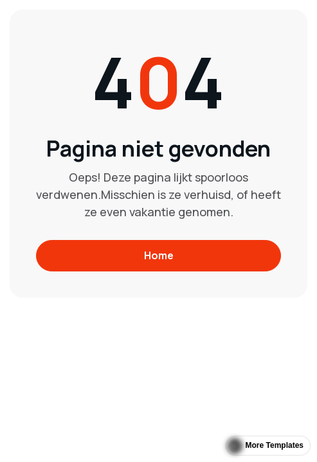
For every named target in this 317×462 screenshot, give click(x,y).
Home (159, 255)
